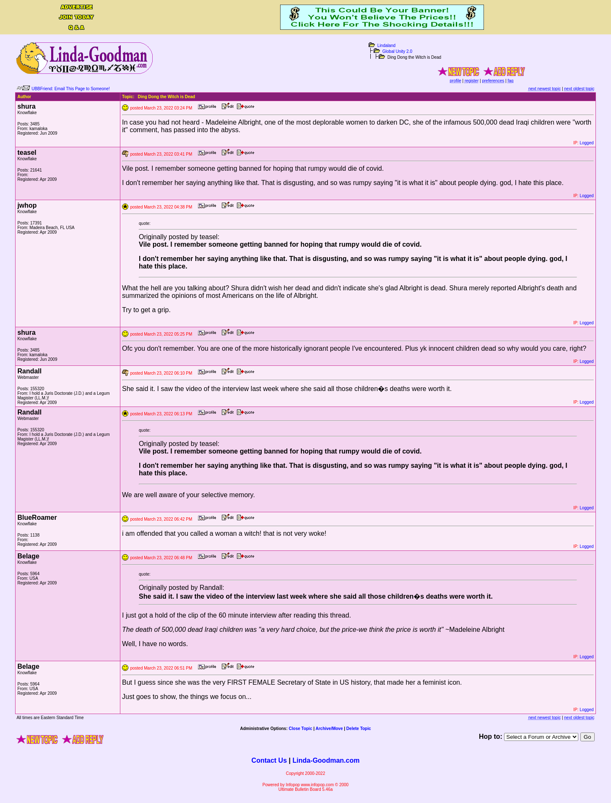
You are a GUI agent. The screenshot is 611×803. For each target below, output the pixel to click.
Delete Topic (358, 728)
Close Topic (300, 728)
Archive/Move (329, 728)
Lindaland (386, 45)
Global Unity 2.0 (397, 51)
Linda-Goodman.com (325, 760)
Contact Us (269, 760)
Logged (586, 143)
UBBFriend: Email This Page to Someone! (70, 88)
